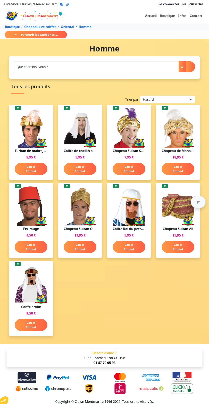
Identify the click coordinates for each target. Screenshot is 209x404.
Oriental (67, 27)
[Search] (96, 66)
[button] (198, 202)
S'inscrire (195, 4)
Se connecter (168, 4)
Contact (196, 15)
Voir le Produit (31, 169)
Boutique (167, 15)
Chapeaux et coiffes (40, 27)
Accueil (151, 15)
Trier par (131, 99)
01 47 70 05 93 (104, 362)
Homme (85, 27)
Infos (182, 15)
